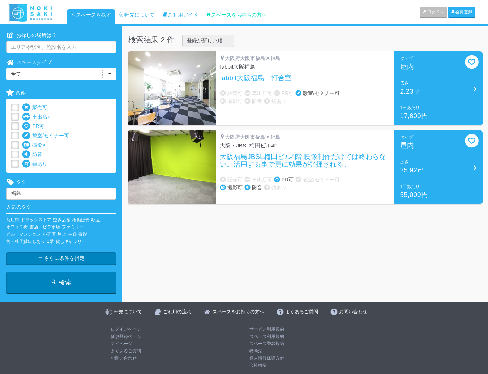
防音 (32, 154)
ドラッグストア (36, 219)
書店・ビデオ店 (45, 226)
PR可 (33, 126)
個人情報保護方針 (266, 358)
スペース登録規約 (266, 343)
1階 (50, 241)
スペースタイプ (29, 62)
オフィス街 (17, 226)
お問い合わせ (124, 358)
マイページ (121, 343)
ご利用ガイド (180, 15)
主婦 (72, 234)
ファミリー (73, 226)
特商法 (255, 350)
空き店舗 (61, 219)
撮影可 (34, 145)
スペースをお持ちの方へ (236, 15)
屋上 (61, 234)
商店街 (12, 219)
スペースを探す (91, 15)
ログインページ (126, 329)
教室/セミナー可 (45, 135)
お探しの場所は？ (31, 35)
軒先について (137, 15)
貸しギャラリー (71, 241)
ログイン (433, 11)
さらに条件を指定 (61, 258)
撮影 (82, 234)
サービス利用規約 (266, 329)
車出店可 (37, 117)
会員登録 (461, 11)
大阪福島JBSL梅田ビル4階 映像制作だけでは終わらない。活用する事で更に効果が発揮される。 (303, 160)
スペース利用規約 (266, 336)
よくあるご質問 (126, 350)
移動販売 (81, 219)
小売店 (49, 234)
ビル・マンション (23, 234)
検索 (61, 282)
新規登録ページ (126, 336)
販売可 (34, 107)
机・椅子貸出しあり (25, 241)
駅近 (95, 219)
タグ (16, 182)
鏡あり (34, 164)
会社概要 (258, 365)
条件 (16, 93)
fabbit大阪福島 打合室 (255, 78)
